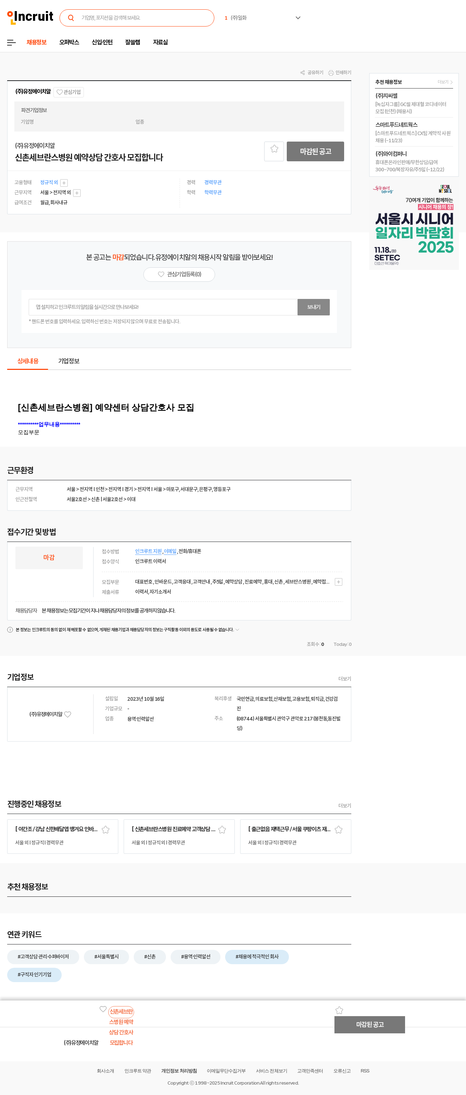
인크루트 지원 (148, 551)
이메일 (170, 551)
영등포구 (221, 489)
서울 (71, 489)
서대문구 (189, 489)
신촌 (95, 499)
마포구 (172, 489)
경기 (128, 489)
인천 (100, 489)
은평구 (205, 489)
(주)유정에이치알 (33, 91)
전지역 (86, 489)
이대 (131, 499)
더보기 (344, 679)
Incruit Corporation (239, 1083)
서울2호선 (77, 499)
